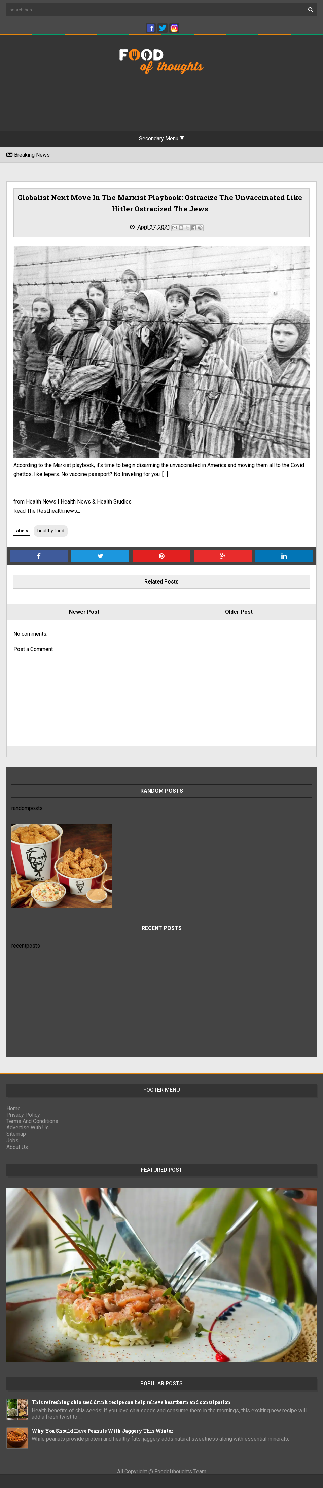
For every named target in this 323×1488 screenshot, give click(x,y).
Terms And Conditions (32, 1121)
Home (13, 1108)
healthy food (50, 530)
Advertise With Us (27, 1127)
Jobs (12, 1140)
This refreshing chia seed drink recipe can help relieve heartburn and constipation (131, 1402)
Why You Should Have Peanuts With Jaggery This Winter (102, 1430)
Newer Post (84, 612)
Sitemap (16, 1134)
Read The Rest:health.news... (46, 511)
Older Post (239, 612)
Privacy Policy (23, 1115)
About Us (17, 1147)
